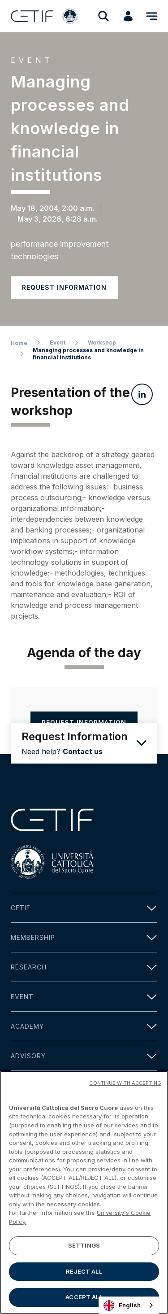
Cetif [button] (84, 907)
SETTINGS (84, 1247)
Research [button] (84, 967)
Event (57, 342)
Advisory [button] (84, 1055)
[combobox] (129, 1305)
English (122, 1305)
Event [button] (84, 996)
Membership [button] (84, 937)
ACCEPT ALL (83, 1298)
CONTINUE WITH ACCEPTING (125, 1085)
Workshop (102, 342)
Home (19, 343)
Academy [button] (84, 1026)
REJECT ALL (84, 1272)
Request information (64, 287)
